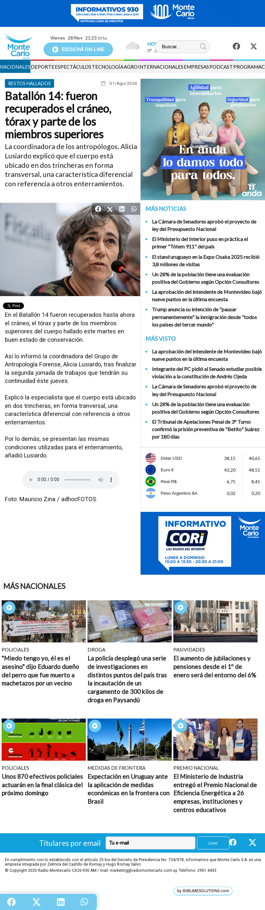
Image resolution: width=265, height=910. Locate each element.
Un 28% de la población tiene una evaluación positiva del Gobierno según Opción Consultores (205, 278)
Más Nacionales (34, 586)
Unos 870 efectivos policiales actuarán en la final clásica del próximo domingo (42, 785)
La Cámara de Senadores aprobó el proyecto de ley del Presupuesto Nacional (204, 225)
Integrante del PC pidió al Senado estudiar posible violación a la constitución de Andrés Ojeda (207, 372)
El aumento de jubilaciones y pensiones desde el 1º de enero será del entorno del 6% (214, 666)
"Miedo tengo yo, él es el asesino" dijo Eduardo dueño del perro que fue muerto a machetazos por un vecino (40, 670)
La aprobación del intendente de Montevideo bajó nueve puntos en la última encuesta (207, 295)
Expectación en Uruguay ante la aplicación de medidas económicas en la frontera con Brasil (128, 789)
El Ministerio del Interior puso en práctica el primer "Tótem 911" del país (200, 242)
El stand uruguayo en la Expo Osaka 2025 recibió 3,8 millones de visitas (205, 260)
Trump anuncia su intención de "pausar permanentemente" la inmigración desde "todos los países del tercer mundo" (204, 316)
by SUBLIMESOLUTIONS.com (203, 891)
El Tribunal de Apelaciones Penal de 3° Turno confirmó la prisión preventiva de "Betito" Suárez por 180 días (205, 429)
